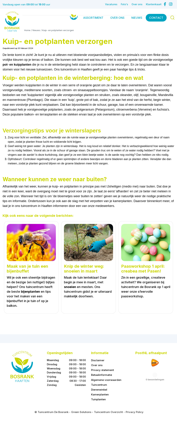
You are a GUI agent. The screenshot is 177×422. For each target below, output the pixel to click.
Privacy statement (102, 370)
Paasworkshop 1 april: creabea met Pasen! (143, 269)
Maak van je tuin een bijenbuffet (27, 269)
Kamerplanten (100, 394)
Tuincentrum (99, 384)
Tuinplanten (98, 399)
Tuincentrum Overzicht (108, 412)
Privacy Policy (134, 412)
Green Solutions (81, 412)
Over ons (97, 365)
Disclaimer (97, 360)
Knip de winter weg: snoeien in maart (84, 269)
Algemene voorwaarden (106, 380)
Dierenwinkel (99, 389)
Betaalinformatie (101, 375)
